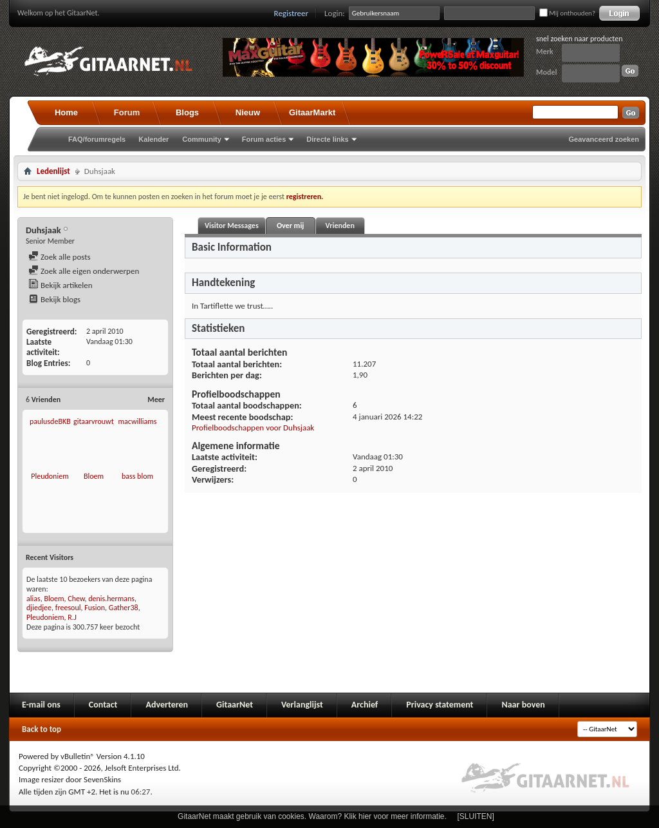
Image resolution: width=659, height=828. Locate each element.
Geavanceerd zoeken (604, 139)
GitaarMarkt (312, 112)
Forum (127, 112)
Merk (544, 51)
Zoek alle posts (59, 257)
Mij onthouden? (567, 13)
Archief (364, 704)
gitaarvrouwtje (96, 421)
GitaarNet (234, 704)
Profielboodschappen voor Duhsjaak (253, 427)
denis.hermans (111, 598)
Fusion (94, 607)
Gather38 (123, 607)
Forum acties (264, 139)
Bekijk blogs (54, 299)
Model (546, 72)
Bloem (94, 476)
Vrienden (339, 225)
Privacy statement (439, 704)
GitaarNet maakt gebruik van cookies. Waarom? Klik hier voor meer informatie (311, 816)
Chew (76, 598)
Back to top (41, 729)
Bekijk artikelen (60, 285)
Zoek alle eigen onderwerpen (83, 271)
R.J (72, 617)
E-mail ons (41, 704)
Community (201, 139)
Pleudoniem (49, 476)
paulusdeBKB (50, 421)
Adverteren (166, 704)
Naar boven (522, 704)
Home (66, 112)
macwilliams (137, 421)
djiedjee (38, 607)
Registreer (291, 13)
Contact (103, 704)
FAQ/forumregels (96, 139)
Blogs (187, 112)
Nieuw (248, 112)
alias (33, 598)
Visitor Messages (232, 225)
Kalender (153, 139)
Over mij (290, 225)
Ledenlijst (53, 171)
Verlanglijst (302, 704)
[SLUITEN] (476, 816)
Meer (156, 399)
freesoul (68, 607)
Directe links (327, 139)
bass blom (137, 476)
